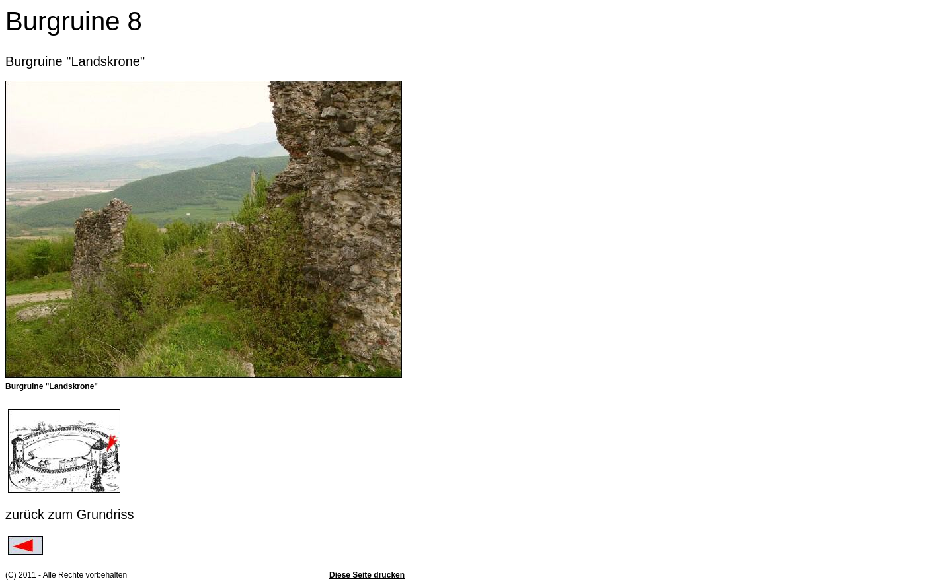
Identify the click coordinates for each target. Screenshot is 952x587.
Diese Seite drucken (367, 575)
